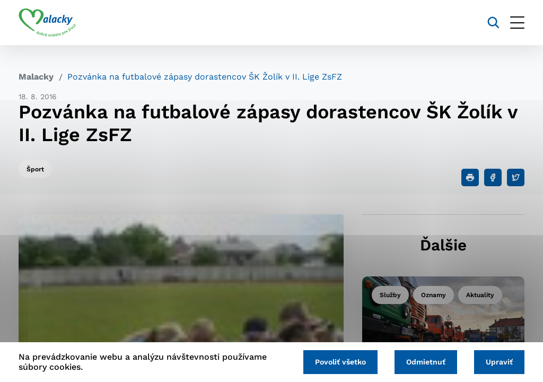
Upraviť (499, 362)
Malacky (36, 77)
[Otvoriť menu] (517, 22)
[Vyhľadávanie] (493, 22)
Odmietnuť (425, 362)
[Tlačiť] (470, 177)
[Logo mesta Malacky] (47, 22)
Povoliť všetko (340, 362)
